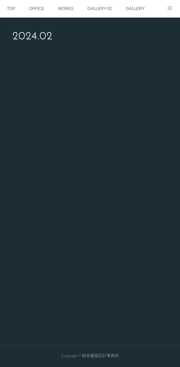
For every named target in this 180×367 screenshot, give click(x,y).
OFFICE (36, 8)
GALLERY (135, 8)
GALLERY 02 (99, 8)
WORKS (65, 8)
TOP (11, 8)
